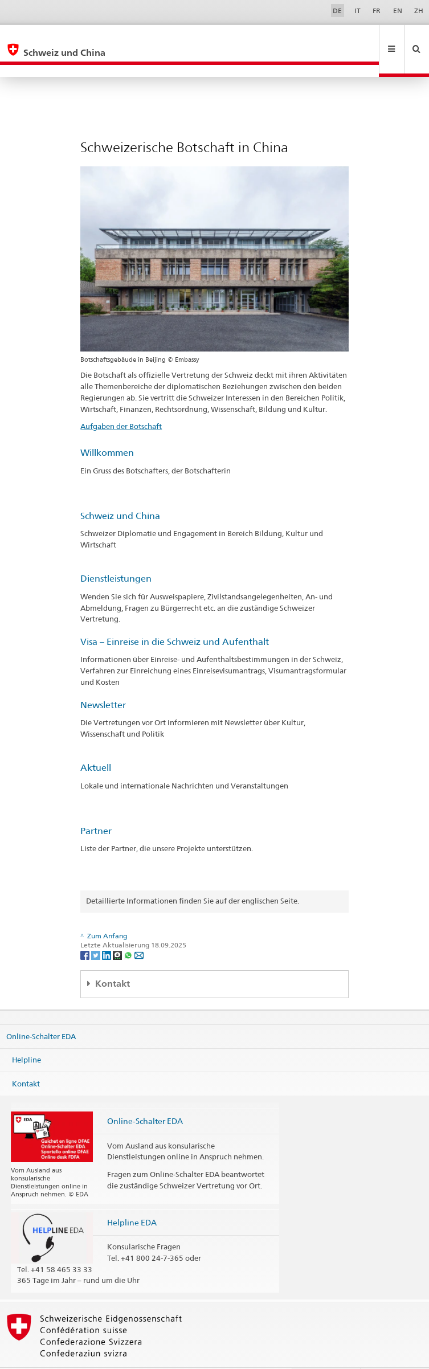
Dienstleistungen (116, 554)
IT (357, 10)
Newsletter (103, 680)
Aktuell (95, 743)
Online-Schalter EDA (41, 1011)
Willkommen (107, 428)
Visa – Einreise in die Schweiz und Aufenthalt (174, 617)
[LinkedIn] (107, 930)
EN (397, 10)
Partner (96, 806)
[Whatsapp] (129, 930)
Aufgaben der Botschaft (121, 401)
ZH (418, 10)
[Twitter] (96, 930)
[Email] (139, 930)
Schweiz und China (120, 491)
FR (377, 10)
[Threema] (118, 930)
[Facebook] (85, 930)
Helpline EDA (132, 1198)
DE (337, 10)
